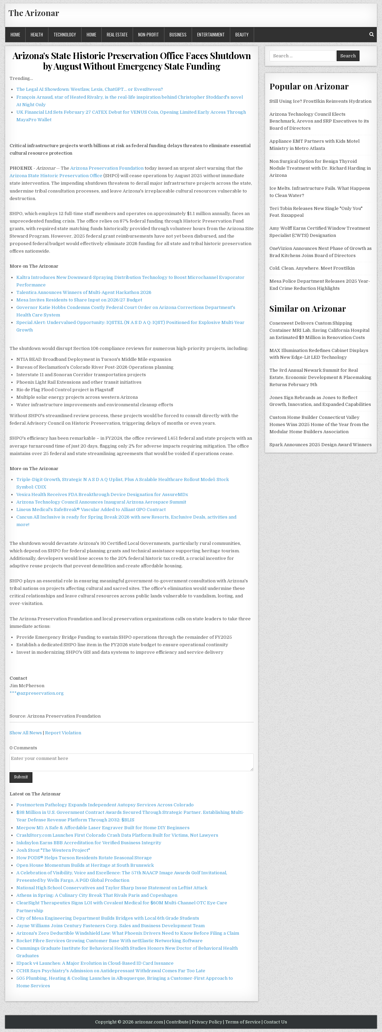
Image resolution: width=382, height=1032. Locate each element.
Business (178, 34)
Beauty (242, 34)
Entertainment (211, 34)
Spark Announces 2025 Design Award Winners (320, 444)
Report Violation (63, 732)
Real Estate (117, 34)
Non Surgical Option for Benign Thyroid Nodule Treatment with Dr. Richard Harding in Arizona (320, 168)
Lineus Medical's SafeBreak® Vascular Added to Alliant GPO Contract (91, 509)
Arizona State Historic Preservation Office (56, 175)
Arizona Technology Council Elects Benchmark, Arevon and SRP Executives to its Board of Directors (319, 121)
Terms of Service (243, 1022)
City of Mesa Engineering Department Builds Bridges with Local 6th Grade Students (107, 918)
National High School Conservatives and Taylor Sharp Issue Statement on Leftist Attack (111, 887)
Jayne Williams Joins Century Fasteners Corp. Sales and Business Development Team (110, 925)
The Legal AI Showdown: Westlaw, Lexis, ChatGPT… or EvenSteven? (89, 89)
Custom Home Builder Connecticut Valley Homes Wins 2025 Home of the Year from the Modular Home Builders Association (319, 424)
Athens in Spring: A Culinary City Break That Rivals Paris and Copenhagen (96, 895)
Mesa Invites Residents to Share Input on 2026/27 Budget (79, 299)
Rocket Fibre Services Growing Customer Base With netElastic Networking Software (109, 940)
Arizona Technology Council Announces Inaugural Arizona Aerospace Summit (101, 502)
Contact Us (275, 1022)
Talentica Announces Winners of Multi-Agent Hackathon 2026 (83, 292)
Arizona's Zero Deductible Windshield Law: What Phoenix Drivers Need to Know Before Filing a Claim (127, 933)
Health (37, 34)
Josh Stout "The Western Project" (53, 850)
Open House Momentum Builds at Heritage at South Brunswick (85, 865)
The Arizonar (34, 12)
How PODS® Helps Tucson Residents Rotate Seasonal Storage (84, 857)
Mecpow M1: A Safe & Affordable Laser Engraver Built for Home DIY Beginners (103, 827)
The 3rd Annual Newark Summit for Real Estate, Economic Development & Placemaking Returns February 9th (320, 377)
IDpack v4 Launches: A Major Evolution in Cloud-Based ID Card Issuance (95, 963)
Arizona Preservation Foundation (107, 168)
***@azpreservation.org (37, 693)
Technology (65, 34)
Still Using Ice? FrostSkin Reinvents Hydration (320, 101)
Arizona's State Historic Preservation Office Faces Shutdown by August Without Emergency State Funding (132, 61)
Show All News (26, 732)
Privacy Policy (207, 1022)
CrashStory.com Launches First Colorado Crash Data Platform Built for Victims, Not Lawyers (117, 835)
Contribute (177, 1022)
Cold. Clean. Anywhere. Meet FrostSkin (312, 268)
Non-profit (148, 34)
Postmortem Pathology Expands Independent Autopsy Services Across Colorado (105, 804)
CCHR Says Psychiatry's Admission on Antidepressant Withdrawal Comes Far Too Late (110, 970)
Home (15, 34)
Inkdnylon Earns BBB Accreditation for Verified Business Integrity (88, 842)
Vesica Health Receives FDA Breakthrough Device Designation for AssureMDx (102, 494)
